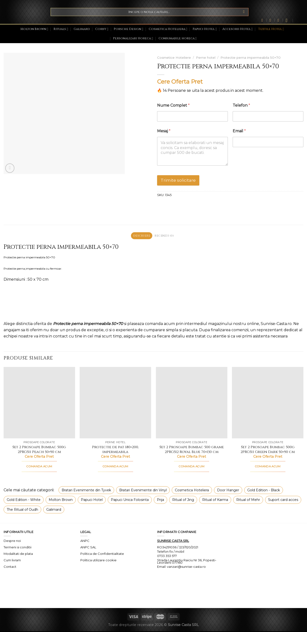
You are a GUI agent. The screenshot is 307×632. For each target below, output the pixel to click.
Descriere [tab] (140, 236)
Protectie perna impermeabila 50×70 (250, 57)
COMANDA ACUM (39, 467)
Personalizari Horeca (133, 38)
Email (239, 131)
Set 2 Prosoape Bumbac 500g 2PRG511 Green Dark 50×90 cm (268, 450)
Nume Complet (173, 105)
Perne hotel (205, 57)
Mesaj (164, 131)
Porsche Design (128, 29)
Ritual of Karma (215, 500)
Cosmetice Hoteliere (174, 57)
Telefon (241, 105)
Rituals (60, 29)
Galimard (82, 29)
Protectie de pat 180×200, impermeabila (115, 450)
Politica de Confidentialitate (102, 554)
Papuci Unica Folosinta (130, 500)
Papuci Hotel (205, 29)
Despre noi (12, 541)
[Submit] (244, 12)
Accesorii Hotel (237, 29)
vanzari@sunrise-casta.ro (186, 567)
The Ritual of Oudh (22, 510)
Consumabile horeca (178, 38)
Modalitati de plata (18, 554)
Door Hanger (228, 491)
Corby (101, 29)
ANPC (84, 541)
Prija (160, 500)
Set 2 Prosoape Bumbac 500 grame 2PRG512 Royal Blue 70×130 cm (191, 450)
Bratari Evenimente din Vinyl (143, 491)
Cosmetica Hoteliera (168, 29)
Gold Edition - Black (263, 491)
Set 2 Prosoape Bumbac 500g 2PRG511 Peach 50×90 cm (39, 450)
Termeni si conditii (17, 548)
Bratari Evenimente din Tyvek (86, 491)
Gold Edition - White (24, 500)
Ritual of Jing (183, 500)
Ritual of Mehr (248, 500)
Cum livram (12, 561)
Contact (10, 567)
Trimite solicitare (178, 180)
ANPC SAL (88, 548)
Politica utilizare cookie (98, 561)
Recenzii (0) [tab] (165, 236)
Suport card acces (283, 500)
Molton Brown (34, 29)
